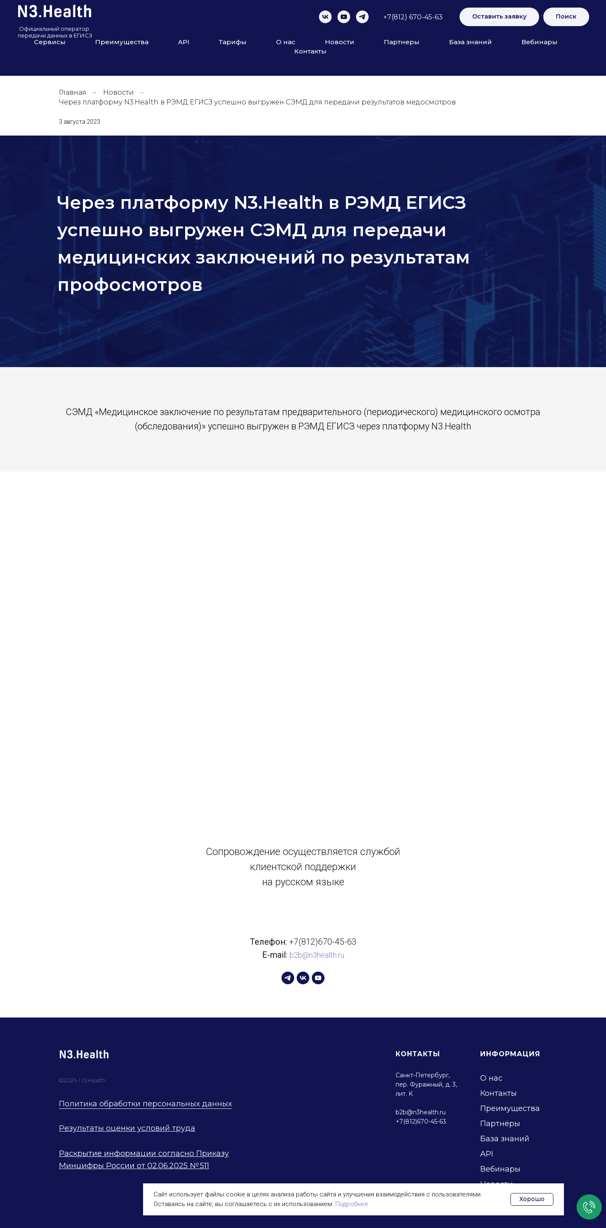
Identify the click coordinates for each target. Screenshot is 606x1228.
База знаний (470, 42)
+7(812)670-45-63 (322, 942)
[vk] (325, 17)
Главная (72, 92)
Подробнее (351, 1204)
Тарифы (233, 42)
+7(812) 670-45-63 (413, 17)
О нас (285, 42)
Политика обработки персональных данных (145, 1103)
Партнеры (402, 42)
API (183, 42)
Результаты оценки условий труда (127, 1128)
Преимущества (122, 42)
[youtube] (344, 17)
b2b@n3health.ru (317, 955)
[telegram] (362, 17)
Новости (339, 42)
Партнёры (500, 1123)
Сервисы (50, 42)
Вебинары (539, 42)
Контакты (310, 51)
